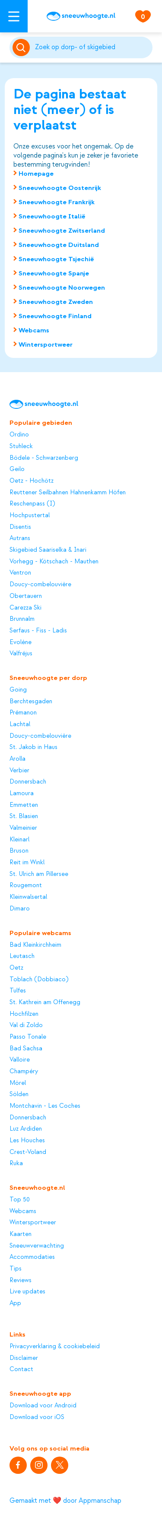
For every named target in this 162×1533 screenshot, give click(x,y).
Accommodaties (32, 1257)
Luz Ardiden (26, 1129)
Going (18, 690)
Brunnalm (22, 619)
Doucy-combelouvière (40, 584)
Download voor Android (43, 1406)
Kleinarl (19, 840)
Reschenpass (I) (32, 504)
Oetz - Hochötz (32, 481)
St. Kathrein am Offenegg (45, 1002)
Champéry (24, 1071)
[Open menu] (14, 16)
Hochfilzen (24, 1014)
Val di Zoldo (26, 1025)
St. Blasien (24, 816)
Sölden (19, 1094)
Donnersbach (28, 782)
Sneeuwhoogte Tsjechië (56, 259)
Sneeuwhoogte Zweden (56, 301)
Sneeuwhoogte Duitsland (59, 244)
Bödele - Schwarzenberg (44, 458)
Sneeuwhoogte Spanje (54, 273)
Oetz (16, 968)
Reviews (21, 1280)
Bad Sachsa (26, 1049)
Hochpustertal (30, 515)
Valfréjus (21, 653)
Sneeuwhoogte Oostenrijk (60, 187)
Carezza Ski (25, 608)
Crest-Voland (28, 1152)
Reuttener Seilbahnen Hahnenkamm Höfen (68, 492)
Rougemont (26, 885)
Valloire (20, 1060)
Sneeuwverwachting (37, 1246)
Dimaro (20, 909)
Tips (16, 1269)
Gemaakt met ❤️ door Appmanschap (65, 1500)
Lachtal (20, 724)
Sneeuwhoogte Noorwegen (62, 287)
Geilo (17, 469)
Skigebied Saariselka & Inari (48, 550)
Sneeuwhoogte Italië (52, 216)
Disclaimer (24, 1358)
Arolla (17, 759)
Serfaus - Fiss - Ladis (38, 631)
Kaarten (21, 1234)
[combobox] (92, 47)
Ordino (19, 435)
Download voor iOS (37, 1417)
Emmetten (24, 805)
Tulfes (18, 991)
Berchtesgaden (31, 701)
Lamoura (22, 793)
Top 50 (20, 1200)
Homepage (36, 173)
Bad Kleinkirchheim (35, 945)
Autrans (20, 538)
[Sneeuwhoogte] (81, 16)
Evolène (21, 642)
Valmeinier (23, 828)
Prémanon (23, 713)
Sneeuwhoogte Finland (55, 316)
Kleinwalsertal (28, 897)
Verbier (19, 770)
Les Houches (27, 1140)
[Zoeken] (92, 47)
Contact (21, 1369)
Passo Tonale (28, 1037)
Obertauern (26, 596)
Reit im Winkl (27, 862)
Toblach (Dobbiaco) (39, 979)
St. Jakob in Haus (33, 747)
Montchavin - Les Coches (45, 1106)
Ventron (20, 573)
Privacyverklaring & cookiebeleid (55, 1346)
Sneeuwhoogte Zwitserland (62, 230)
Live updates (27, 1292)
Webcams (34, 330)
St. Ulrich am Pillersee (39, 874)
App (15, 1303)
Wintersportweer (46, 344)
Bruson (19, 851)
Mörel (18, 1083)
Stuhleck (21, 446)
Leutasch (22, 956)
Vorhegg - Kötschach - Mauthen (54, 562)
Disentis (20, 527)
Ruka (16, 1163)
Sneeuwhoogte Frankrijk (57, 202)
